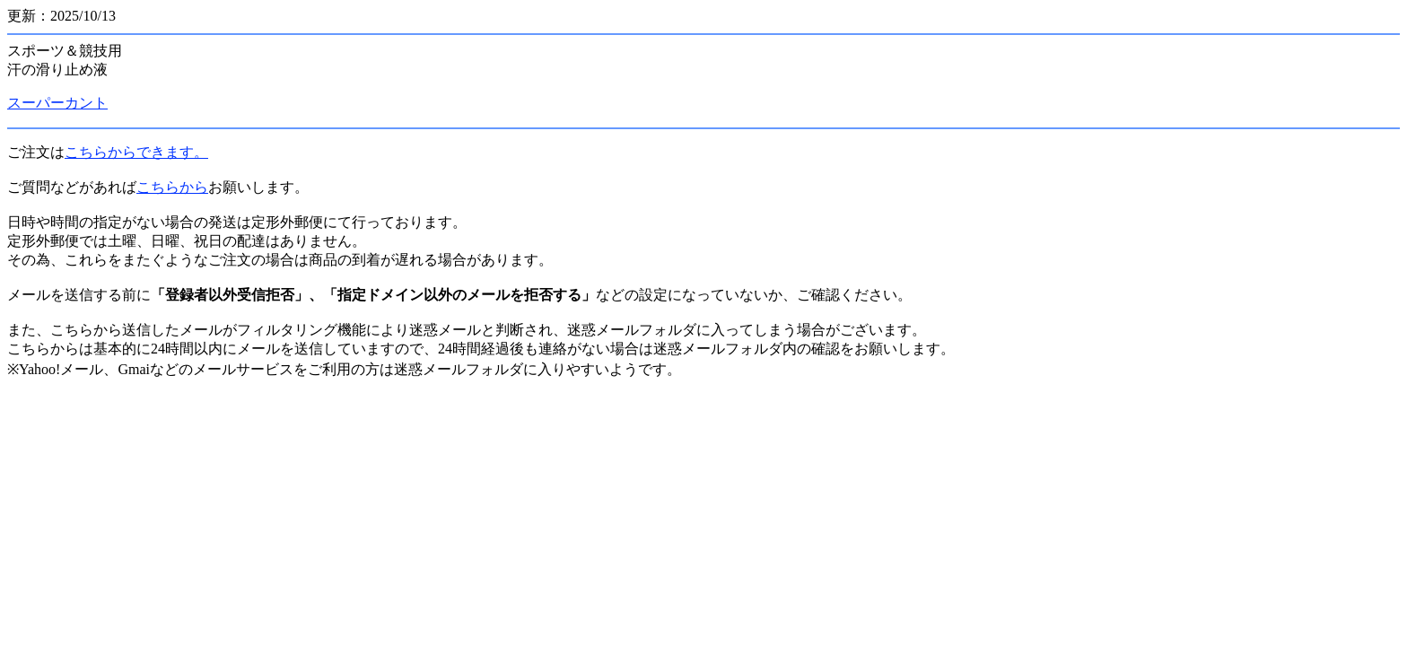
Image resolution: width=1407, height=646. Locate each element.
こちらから (172, 187)
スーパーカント (57, 102)
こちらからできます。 (136, 152)
